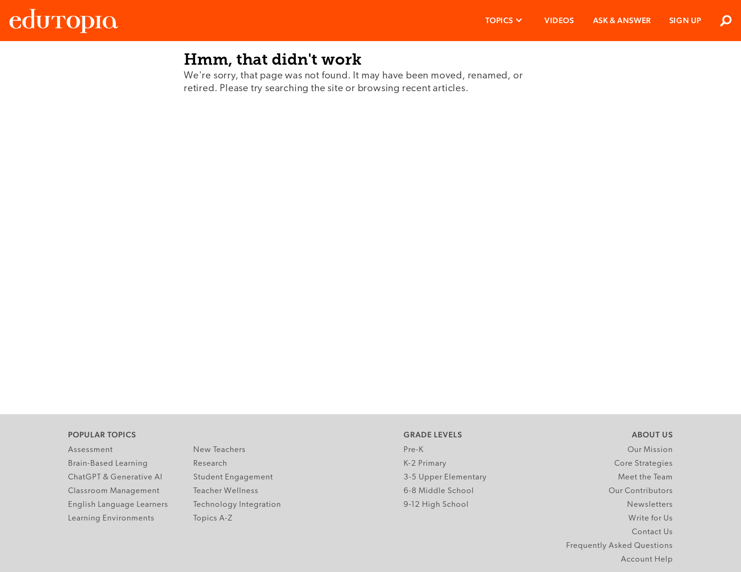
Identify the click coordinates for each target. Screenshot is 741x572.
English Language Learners (118, 505)
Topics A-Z (213, 518)
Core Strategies (643, 464)
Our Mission (650, 450)
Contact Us (652, 532)
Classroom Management (114, 491)
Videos (559, 20)
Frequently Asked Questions (619, 546)
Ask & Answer (622, 20)
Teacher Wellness (225, 491)
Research (210, 464)
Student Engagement (233, 477)
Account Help (647, 559)
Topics (499, 20)
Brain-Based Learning (108, 464)
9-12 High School (436, 505)
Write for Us (651, 518)
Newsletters (650, 505)
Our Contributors (641, 491)
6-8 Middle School (439, 491)
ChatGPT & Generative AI (115, 477)
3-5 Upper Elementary (445, 477)
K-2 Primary (425, 464)
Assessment (90, 450)
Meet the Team (645, 477)
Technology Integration (237, 505)
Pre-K (414, 450)
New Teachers (219, 450)
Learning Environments (111, 518)
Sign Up (685, 20)
